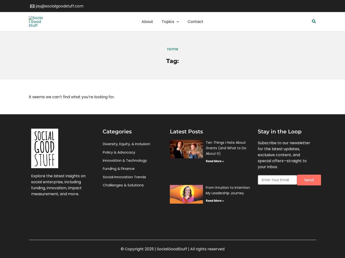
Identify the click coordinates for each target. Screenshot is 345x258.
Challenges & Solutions (123, 194)
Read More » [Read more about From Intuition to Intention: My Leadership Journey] (215, 209)
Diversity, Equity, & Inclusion (126, 152)
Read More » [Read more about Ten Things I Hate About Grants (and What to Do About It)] (215, 170)
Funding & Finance (119, 177)
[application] (176, 26)
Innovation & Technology (125, 169)
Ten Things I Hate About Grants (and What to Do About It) (226, 157)
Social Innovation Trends (124, 186)
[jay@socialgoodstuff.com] (57, 6)
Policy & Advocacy (119, 161)
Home (172, 58)
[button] (314, 26)
